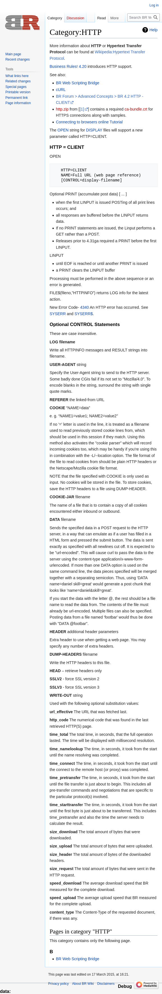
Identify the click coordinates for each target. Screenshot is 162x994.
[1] (82, 109)
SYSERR (58, 314)
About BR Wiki (83, 984)
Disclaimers (106, 984)
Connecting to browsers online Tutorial (89, 122)
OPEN (63, 130)
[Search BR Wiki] (143, 17)
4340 (84, 307)
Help (153, 30)
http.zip (62, 109)
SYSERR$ (84, 314)
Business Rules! (64, 66)
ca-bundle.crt (136, 109)
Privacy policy (58, 984)
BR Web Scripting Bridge (77, 83)
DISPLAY (94, 130)
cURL (61, 89)
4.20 (82, 66)
